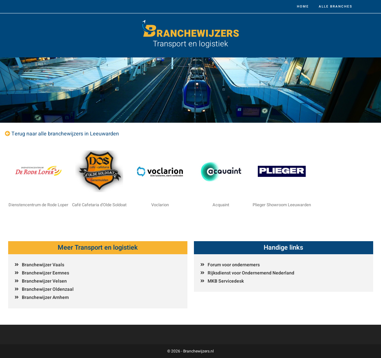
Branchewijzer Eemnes (45, 273)
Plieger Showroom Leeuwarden (282, 205)
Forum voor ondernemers (234, 264)
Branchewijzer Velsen (44, 281)
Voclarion (160, 205)
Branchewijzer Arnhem (45, 297)
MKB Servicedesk (226, 281)
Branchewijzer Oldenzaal (48, 289)
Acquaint (220, 205)
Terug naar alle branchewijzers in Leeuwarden (65, 134)
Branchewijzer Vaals (43, 264)
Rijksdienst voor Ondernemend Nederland (251, 273)
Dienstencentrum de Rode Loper (38, 205)
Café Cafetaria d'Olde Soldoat (99, 205)
